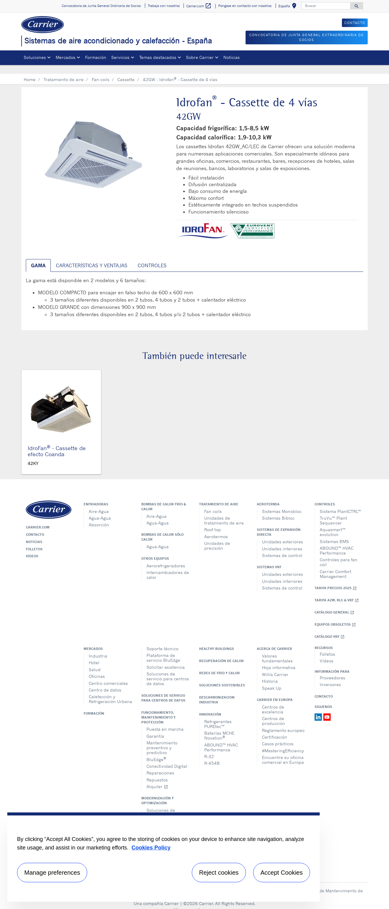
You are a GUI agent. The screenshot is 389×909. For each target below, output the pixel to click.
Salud (95, 660)
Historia (270, 672)
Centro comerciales (108, 674)
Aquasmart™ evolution (333, 523)
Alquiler (157, 777)
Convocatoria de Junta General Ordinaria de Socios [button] (101, 6)
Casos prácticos (278, 734)
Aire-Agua (99, 502)
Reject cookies (219, 872)
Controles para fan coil (338, 553)
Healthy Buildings (216, 640)
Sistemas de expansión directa (279, 523)
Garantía (155, 727)
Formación (95, 57)
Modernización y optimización (157, 791)
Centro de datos (105, 681)
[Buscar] (325, 5)
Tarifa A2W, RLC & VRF (337, 591)
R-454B (212, 754)
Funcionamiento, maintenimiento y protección (158, 709)
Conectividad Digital (166, 757)
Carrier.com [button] (199, 5)
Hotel (94, 653)
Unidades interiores (282, 539)
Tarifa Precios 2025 (336, 579)
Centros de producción (273, 712)
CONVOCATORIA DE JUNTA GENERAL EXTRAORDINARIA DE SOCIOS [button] (306, 37)
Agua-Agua (100, 509)
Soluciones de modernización (161, 804)
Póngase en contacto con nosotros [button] (244, 6)
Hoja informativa (278, 658)
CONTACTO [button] (354, 23)
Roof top (212, 520)
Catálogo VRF (330, 628)
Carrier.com (38, 518)
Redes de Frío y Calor (219, 664)
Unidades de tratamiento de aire (224, 512)
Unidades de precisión (217, 537)
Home (30, 70)
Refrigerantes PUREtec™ (218, 715)
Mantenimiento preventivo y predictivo (161, 738)
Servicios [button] (120, 57)
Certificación (274, 728)
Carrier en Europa (275, 691)
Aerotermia (268, 495)
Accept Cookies (281, 872)
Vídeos (32, 547)
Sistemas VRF (269, 558)
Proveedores (332, 668)
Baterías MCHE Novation (219, 727)
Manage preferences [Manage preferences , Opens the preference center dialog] (52, 872)
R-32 (209, 747)
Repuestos (157, 771)
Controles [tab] (152, 257)
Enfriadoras (96, 495)
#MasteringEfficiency (283, 741)
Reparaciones (160, 764)
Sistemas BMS (334, 532)
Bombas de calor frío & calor (163, 497)
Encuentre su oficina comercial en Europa (283, 751)
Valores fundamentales (277, 649)
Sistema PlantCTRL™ (340, 502)
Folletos (34, 540)
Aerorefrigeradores (165, 556)
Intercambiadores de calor (167, 566)
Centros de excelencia (273, 700)
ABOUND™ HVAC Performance (336, 542)
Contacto (35, 526)
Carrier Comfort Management (335, 565)
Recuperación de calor (221, 652)
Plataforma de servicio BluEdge (163, 649)
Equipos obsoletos (335, 615)
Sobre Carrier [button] (200, 57)
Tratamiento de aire (63, 70)
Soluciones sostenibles (222, 676)
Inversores (330, 675)
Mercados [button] (65, 57)
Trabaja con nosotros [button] (164, 6)
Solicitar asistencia (165, 658)
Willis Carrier (275, 665)
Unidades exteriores (282, 532)
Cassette (126, 70)
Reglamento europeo (283, 721)
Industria (98, 647)
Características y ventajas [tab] (91, 257)
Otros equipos (155, 550)
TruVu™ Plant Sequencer (333, 512)
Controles (325, 495)
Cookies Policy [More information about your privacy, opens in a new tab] (151, 848)
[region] (163, 857)
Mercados (93, 640)
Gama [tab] (38, 257)
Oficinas (97, 667)
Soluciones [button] (35, 57)
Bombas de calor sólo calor (162, 528)
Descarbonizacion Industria (217, 690)
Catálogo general (334, 603)
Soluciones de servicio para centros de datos (167, 669)
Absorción (99, 515)
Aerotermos (216, 527)
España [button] (288, 6)
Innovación (210, 705)
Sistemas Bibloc (278, 509)
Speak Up (271, 679)
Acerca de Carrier (274, 640)
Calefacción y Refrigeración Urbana (110, 690)
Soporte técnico (162, 639)
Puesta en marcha (165, 720)
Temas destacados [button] (157, 57)
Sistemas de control (282, 546)
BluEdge (156, 750)
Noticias (231, 57)
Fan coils (100, 70)
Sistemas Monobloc (281, 502)
